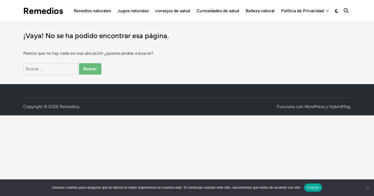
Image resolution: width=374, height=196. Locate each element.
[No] (367, 187)
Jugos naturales (133, 10)
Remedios (43, 11)
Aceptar (313, 187)
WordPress (314, 106)
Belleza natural (260, 10)
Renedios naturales (92, 10)
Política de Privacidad (305, 11)
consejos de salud (172, 10)
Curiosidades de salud (217, 10)
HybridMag (339, 106)
